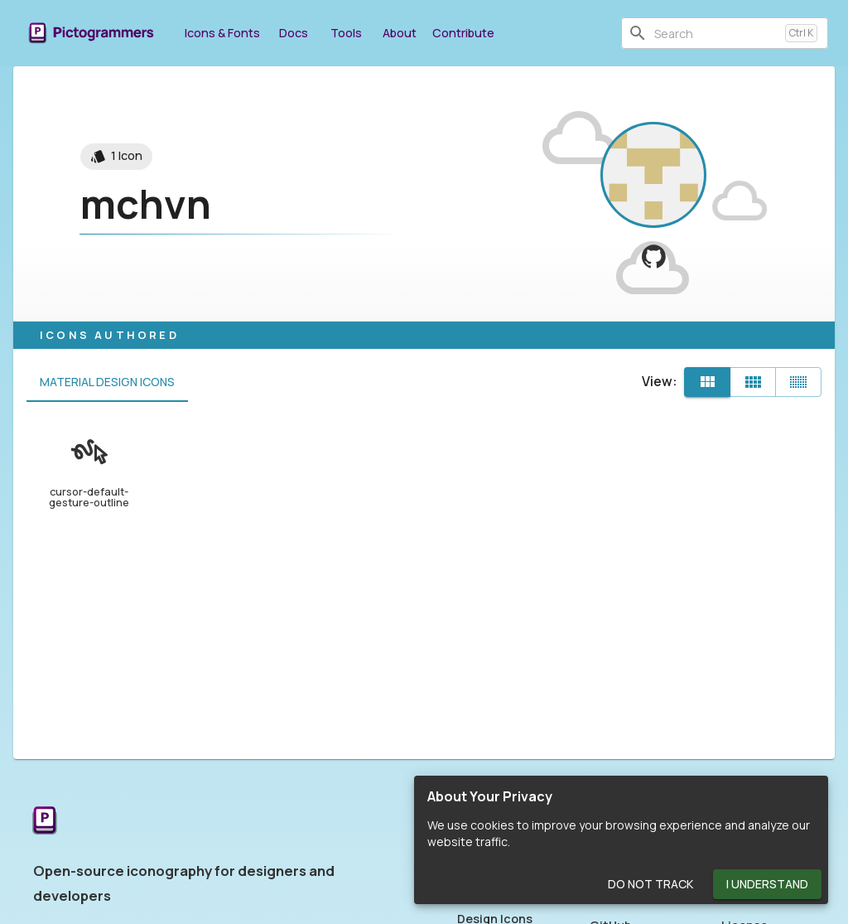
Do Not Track (650, 884)
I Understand (767, 884)
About (399, 32)
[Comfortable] (753, 382)
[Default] (707, 382)
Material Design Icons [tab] (107, 382)
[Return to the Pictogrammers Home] (45, 821)
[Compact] (798, 382)
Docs (293, 32)
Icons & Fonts (222, 32)
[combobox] (716, 33)
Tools (346, 32)
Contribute (463, 32)
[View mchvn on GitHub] (654, 256)
